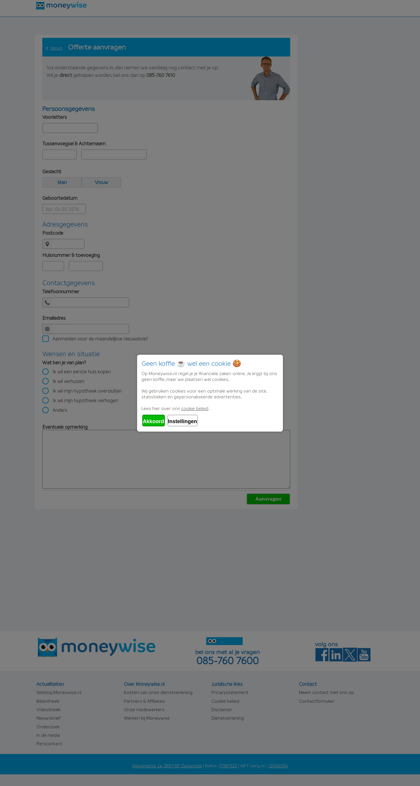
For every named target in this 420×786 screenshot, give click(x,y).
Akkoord (153, 421)
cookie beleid (194, 408)
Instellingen (182, 421)
